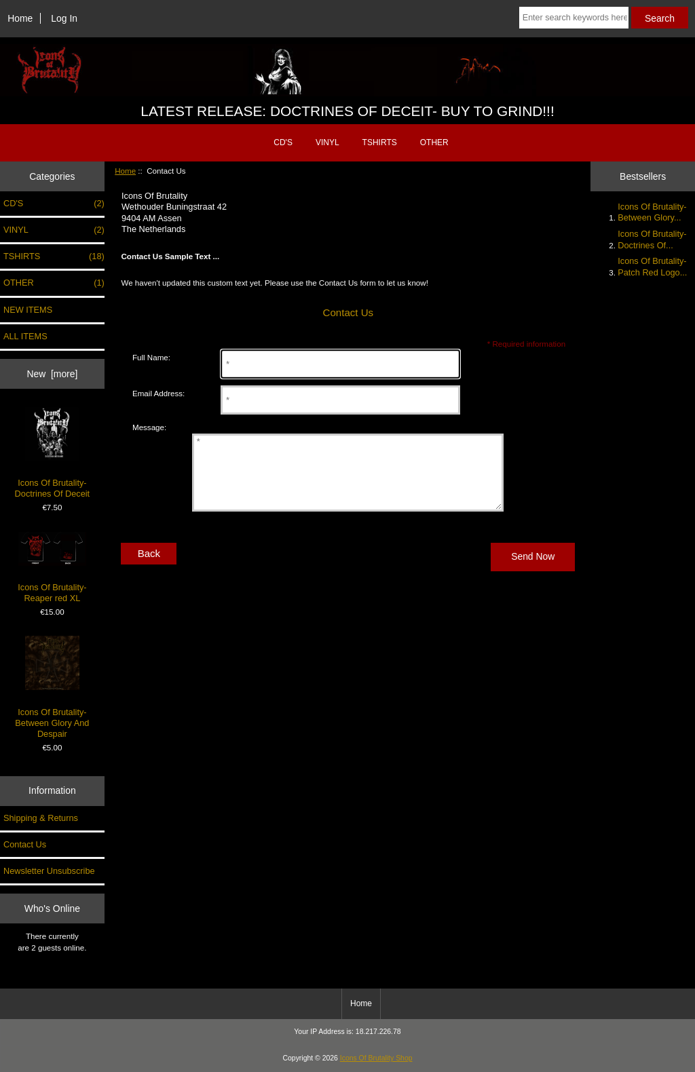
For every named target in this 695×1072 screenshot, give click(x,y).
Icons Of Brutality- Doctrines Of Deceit (52, 453)
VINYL (327, 142)
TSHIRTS (379, 142)
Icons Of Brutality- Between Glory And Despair (52, 687)
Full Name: (151, 357)
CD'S (283, 142)
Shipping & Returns (40, 818)
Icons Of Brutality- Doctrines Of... (652, 239)
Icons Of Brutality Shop (376, 1058)
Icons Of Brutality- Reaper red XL (52, 567)
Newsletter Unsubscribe (49, 871)
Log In (64, 18)
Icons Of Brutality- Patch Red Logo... (652, 266)
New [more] (51, 373)
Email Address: (158, 393)
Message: (149, 427)
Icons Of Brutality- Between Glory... (652, 212)
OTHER (434, 142)
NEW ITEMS (27, 310)
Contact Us (24, 844)
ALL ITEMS (25, 336)
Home (20, 18)
